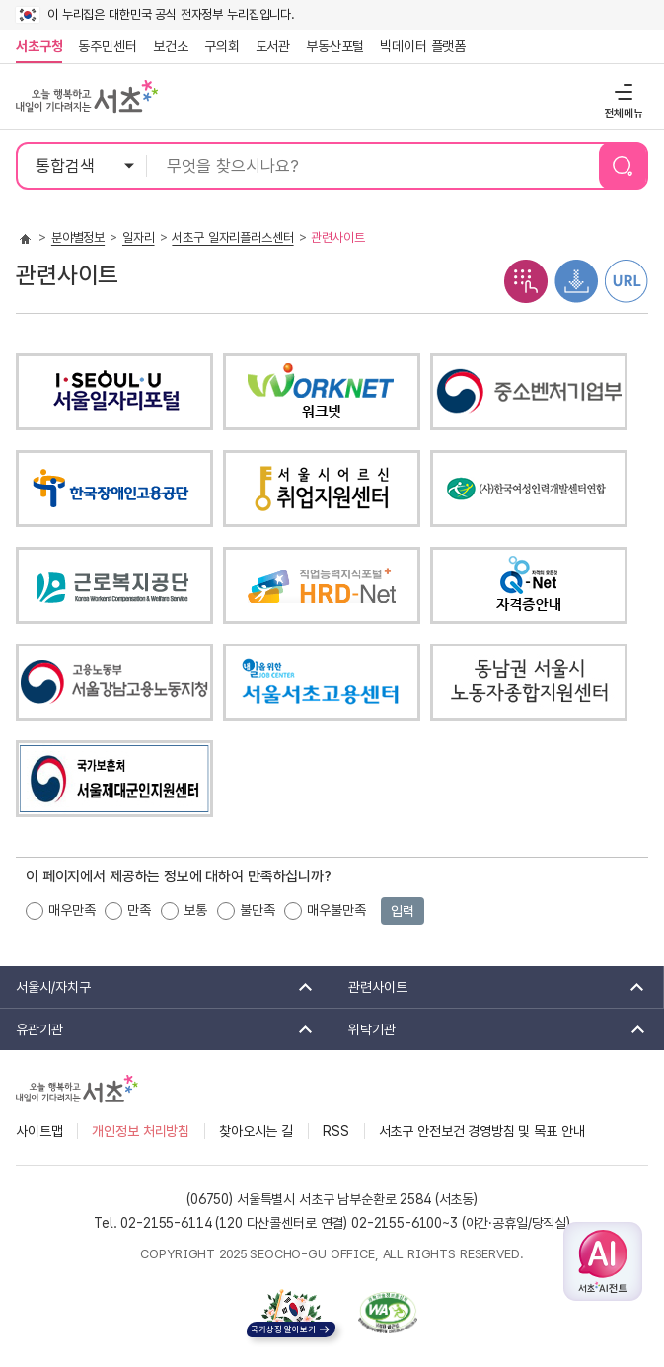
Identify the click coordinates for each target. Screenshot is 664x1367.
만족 (139, 910)
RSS (336, 1131)
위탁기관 (490, 1029)
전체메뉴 (621, 91)
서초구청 (39, 46)
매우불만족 (336, 910)
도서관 (273, 46)
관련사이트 (490, 987)
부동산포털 (335, 46)
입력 (402, 911)
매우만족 (71, 910)
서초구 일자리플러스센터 (232, 237)
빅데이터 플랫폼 (423, 46)
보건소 (170, 46)
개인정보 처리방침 (140, 1131)
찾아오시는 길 (256, 1131)
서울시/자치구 (158, 987)
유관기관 (158, 1029)
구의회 (222, 46)
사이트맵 (39, 1131)
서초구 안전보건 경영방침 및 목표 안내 (482, 1131)
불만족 (257, 910)
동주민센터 (103, 46)
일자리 (138, 237)
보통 (195, 910)
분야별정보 (78, 237)
